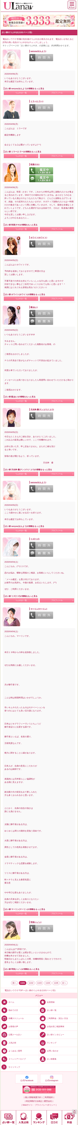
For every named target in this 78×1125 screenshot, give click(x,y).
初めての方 (9, 1010)
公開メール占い (11, 1035)
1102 (31, 983)
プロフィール (57, 93)
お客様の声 (9, 1026)
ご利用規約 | (48, 1097)
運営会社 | (48, 1101)
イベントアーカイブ (13, 1059)
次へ (64, 983)
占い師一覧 (47, 1010)
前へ (14, 983)
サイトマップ (10, 1067)
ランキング (47, 1043)
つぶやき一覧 (21, 93)
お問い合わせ (48, 1051)
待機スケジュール (12, 1018)
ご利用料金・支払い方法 (53, 1018)
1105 (56, 983)
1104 (47, 983)
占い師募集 (47, 1059)
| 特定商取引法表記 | (34, 1101)
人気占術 (8, 1043)
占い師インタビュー (51, 1035)
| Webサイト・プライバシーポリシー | (39, 1105)
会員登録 (47, 1002)
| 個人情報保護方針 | (33, 1097)
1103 (39, 983)
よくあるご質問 (11, 1051)
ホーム (7, 1002)
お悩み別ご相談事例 (51, 1026)
